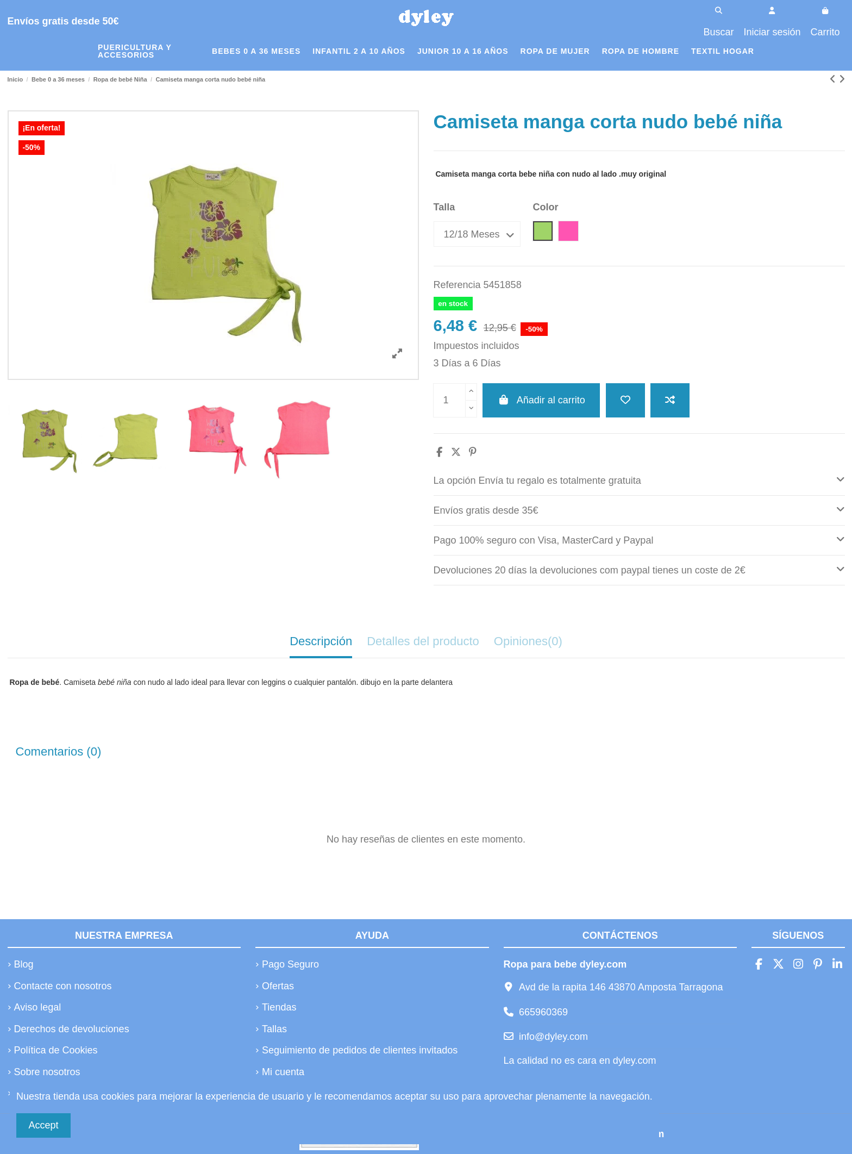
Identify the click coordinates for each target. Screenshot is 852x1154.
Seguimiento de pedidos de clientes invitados (360, 1050)
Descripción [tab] (321, 641)
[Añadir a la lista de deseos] (625, 400)
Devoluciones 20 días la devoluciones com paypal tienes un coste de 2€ (639, 569)
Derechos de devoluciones (71, 1029)
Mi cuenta (283, 1071)
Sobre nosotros (47, 1071)
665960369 (543, 1012)
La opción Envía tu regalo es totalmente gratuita (639, 479)
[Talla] (477, 234)
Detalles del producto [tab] (423, 641)
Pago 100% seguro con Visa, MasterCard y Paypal (639, 539)
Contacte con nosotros (63, 986)
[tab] (639, 481)
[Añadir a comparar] (670, 400)
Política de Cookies (56, 1050)
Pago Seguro (290, 964)
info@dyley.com (553, 1036)
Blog (24, 964)
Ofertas (278, 986)
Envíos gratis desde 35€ (639, 509)
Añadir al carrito (541, 400)
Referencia (457, 284)
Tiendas (279, 1007)
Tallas (274, 1029)
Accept (44, 1125)
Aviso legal (37, 1007)
